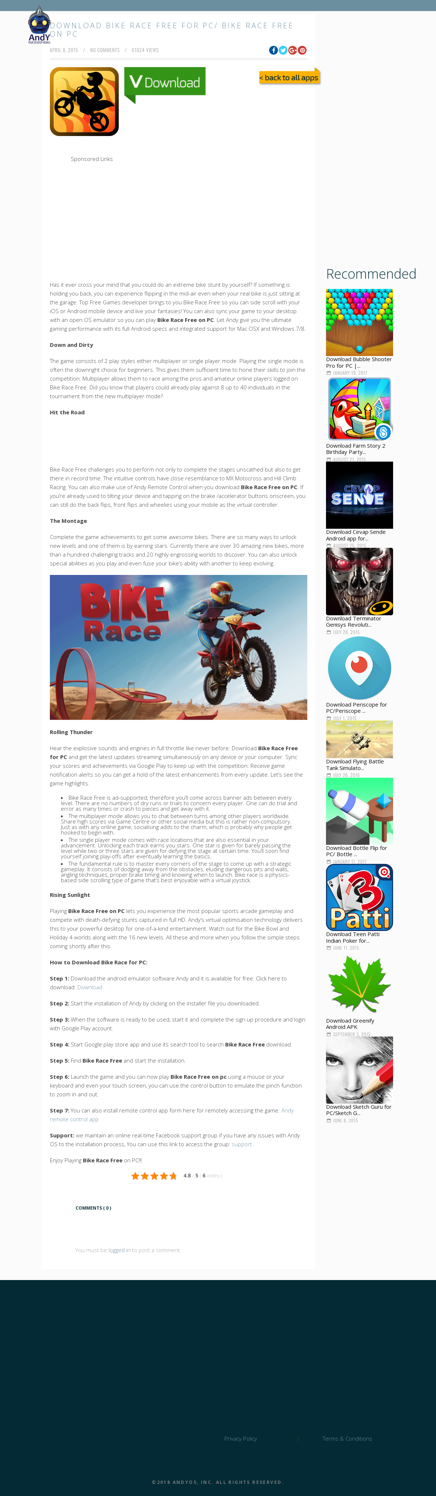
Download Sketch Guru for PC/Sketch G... (359, 1110)
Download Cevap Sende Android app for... (356, 535)
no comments (105, 50)
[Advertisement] (200, 157)
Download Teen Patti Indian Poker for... (353, 937)
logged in (120, 1250)
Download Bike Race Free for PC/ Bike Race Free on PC (172, 30)
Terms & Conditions (347, 1438)
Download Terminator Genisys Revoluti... (353, 621)
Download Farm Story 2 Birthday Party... (355, 449)
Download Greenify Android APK (350, 1024)
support (242, 1144)
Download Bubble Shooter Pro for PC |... (359, 362)
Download (89, 987)
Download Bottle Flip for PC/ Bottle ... (356, 851)
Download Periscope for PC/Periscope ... (356, 708)
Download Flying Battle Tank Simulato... (355, 764)
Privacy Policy (240, 1438)
